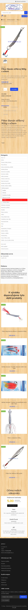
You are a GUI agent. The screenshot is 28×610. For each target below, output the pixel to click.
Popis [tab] (5, 107)
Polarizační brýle (4, 221)
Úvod (3, 19)
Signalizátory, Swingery (6, 228)
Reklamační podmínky (6, 568)
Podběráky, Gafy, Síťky (6, 219)
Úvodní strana (4, 577)
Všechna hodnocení (12, 505)
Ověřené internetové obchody (8, 268)
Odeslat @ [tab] (14, 107)
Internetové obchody (15, 274)
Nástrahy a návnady (5, 205)
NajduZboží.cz (20, 277)
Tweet (2, 142)
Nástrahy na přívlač (5, 207)
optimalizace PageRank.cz (7, 270)
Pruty (2, 223)
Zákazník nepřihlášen (20, 1)
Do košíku (14, 89)
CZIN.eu (23, 268)
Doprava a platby (5, 561)
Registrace (3, 582)
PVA (2, 226)
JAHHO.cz (15, 270)
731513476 (8, 550)
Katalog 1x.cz (18, 268)
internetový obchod (10, 606)
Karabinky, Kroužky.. (7, 195)
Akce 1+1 (3, 157)
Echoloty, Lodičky (4, 174)
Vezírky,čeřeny (4, 235)
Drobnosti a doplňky (5, 171)
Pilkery (18, 19)
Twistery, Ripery (6, 202)
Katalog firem (21, 270)
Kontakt (3, 563)
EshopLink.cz (9, 273)
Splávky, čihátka (4, 230)
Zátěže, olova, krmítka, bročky (7, 240)
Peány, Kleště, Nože (5, 216)
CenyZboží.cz (9, 277)
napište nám (4, 258)
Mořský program (11, 19)
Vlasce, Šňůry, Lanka (5, 237)
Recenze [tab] (5, 114)
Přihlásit (23, 596)
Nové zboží (3, 244)
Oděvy (2, 214)
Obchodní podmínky (5, 566)
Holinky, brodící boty (5, 178)
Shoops (2, 271)
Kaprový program (5, 181)
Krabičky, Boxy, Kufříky (5, 183)
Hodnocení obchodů (22, 273)
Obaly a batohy (4, 212)
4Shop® (14, 607)
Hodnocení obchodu (5, 570)
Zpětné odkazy (11, 271)
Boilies (2, 160)
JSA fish (3, 67)
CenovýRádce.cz (15, 276)
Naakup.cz (15, 273)
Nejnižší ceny (24, 274)
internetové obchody (5, 274)
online (6, 271)
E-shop (3, 606)
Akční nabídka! (4, 246)
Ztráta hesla (4, 584)
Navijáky (3, 209)
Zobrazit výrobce (4, 248)
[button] (24, 16)
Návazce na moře (6, 197)
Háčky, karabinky (4, 176)
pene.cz (3, 544)
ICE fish (14, 329)
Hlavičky (4, 192)
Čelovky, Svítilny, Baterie (6, 162)
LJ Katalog (14, 277)
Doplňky (4, 190)
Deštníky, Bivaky (4, 169)
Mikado (14, 400)
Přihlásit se (3, 580)
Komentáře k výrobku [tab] (9, 110)
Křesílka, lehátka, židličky (6, 185)
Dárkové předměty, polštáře (7, 167)
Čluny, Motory (4, 164)
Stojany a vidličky (4, 233)
